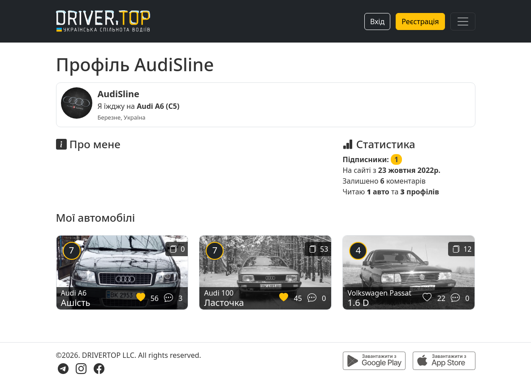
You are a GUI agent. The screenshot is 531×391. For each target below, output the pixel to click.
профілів (419, 192)
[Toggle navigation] (462, 21)
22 (441, 298)
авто (378, 192)
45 (298, 298)
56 (155, 298)
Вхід (377, 21)
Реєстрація (420, 21)
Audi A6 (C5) (158, 106)
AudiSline (118, 94)
